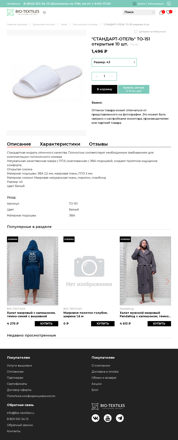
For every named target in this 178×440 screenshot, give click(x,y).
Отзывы (98, 144)
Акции (97, 384)
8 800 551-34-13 (18, 419)
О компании (101, 365)
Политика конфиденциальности (31, 396)
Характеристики (60, 144)
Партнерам (15, 377)
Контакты (14, 431)
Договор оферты (19, 390)
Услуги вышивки (19, 365)
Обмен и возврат (104, 377)
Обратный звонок (20, 425)
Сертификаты (17, 384)
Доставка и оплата (105, 371)
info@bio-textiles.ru (20, 413)
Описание (19, 144)
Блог (95, 390)
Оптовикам (15, 371)
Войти (141, 3)
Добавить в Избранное (150, 31)
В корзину (104, 89)
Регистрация (155, 3)
